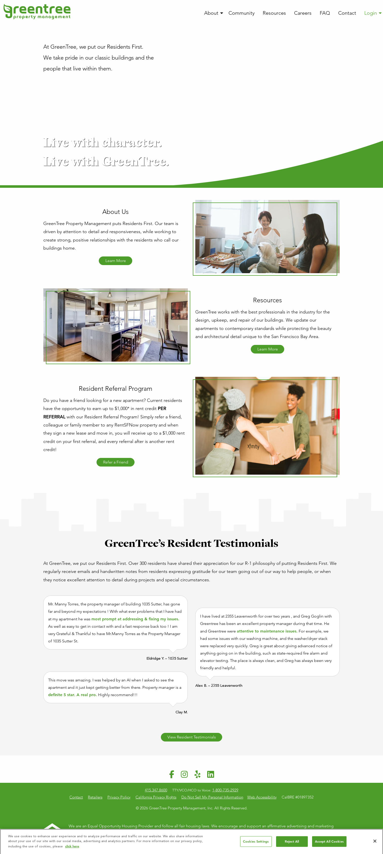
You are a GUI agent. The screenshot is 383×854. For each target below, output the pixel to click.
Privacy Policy (118, 797)
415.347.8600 (156, 790)
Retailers (95, 797)
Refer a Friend (115, 462)
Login (370, 13)
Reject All (292, 843)
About (211, 13)
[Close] (374, 842)
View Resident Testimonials (191, 737)
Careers (303, 13)
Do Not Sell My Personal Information (212, 797)
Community (241, 13)
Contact (347, 13)
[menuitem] (212, 13)
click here (72, 848)
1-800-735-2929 (225, 790)
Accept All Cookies (329, 843)
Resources (274, 13)
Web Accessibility (262, 797)
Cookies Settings (256, 843)
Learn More (115, 260)
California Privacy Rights (156, 797)
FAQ (325, 13)
